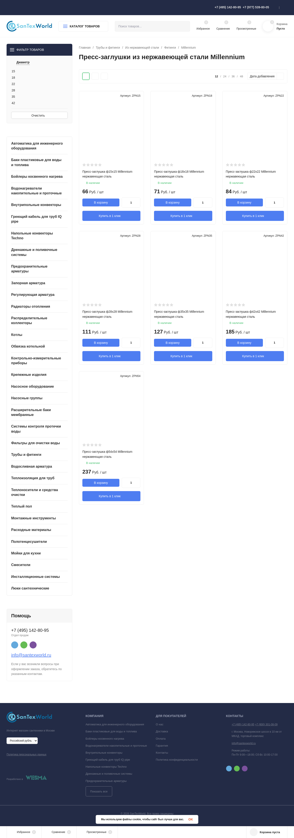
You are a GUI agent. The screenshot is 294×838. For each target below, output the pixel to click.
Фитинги (170, 47)
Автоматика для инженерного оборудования (115, 724)
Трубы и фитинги (108, 47)
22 (13, 83)
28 (13, 90)
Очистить (40, 115)
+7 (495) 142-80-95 (227, 7)
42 (13, 103)
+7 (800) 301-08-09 (266, 724)
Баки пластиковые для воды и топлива (111, 731)
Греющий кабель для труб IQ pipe (108, 759)
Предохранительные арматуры (106, 781)
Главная (84, 47)
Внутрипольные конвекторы (104, 752)
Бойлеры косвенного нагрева (105, 738)
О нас (159, 724)
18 (13, 77)
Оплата (161, 738)
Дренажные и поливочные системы (109, 773)
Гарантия (162, 745)
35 (13, 96)
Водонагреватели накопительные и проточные (116, 745)
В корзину (101, 202)
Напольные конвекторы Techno (106, 766)
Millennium (188, 47)
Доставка (162, 731)
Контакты (162, 752)
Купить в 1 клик (111, 215)
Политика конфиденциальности (177, 759)
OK (190, 819)
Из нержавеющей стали (142, 47)
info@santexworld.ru (31, 655)
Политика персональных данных (26, 754)
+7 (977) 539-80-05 (256, 7)
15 (13, 71)
